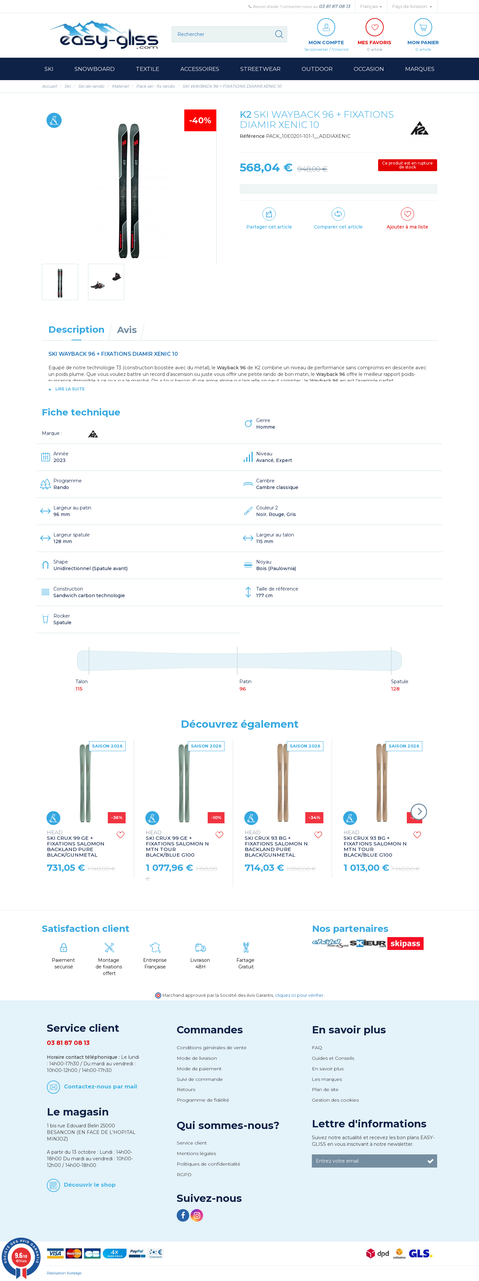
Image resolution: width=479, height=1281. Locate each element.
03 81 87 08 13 (334, 6)
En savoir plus (349, 1029)
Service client (192, 1143)
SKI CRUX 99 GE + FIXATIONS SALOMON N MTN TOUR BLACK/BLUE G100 (177, 844)
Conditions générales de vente (212, 1048)
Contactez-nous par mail (100, 1086)
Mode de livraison (197, 1058)
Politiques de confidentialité (208, 1164)
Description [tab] (76, 329)
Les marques (327, 1079)
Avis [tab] (127, 329)
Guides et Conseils (333, 1058)
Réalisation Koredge (64, 1273)
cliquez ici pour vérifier (299, 995)
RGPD (184, 1174)
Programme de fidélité (203, 1100)
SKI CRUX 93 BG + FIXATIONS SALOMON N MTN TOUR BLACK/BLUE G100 (375, 844)
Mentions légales (196, 1153)
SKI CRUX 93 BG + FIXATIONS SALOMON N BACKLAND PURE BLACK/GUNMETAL (276, 844)
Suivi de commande (200, 1079)
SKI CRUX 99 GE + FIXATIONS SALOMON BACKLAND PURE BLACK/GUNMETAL (76, 844)
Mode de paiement (199, 1069)
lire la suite (70, 388)
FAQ (317, 1048)
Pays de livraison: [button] (412, 6)
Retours (186, 1089)
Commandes (210, 1029)
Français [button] (371, 6)
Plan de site (325, 1089)
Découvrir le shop (90, 1184)
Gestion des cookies (335, 1100)
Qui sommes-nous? (228, 1125)
